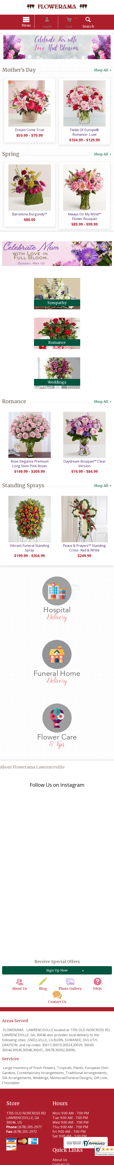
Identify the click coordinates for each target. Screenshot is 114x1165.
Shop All (103, 70)
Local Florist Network (70, 1158)
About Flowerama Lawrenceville (32, 776)
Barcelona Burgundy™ (28, 218)
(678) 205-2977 (30, 1068)
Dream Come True (28, 132)
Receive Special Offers (57, 909)
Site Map (96, 1158)
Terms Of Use (16, 1158)
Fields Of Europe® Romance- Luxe (85, 134)
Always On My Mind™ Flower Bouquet (85, 221)
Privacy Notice (41, 1158)
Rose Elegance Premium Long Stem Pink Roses (28, 470)
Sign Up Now (57, 918)
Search (81, 27)
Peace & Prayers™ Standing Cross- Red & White (85, 556)
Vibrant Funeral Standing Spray (28, 556)
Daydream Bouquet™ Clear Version (85, 470)
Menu (32, 26)
